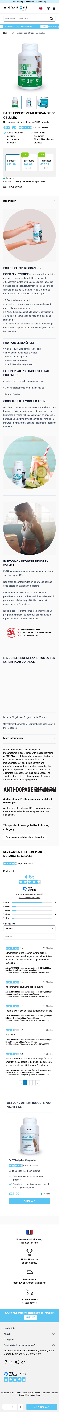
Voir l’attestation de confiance (29, 898)
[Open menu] (5, 8)
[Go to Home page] (22, 8)
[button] (33, 127)
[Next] (54, 103)
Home (6, 33)
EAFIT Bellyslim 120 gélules (22, 1160)
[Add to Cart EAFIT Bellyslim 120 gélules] (29, 1201)
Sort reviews (9, 923)
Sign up (30, 1317)
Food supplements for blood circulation (25, 837)
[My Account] (48, 8)
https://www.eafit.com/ (30, 970)
